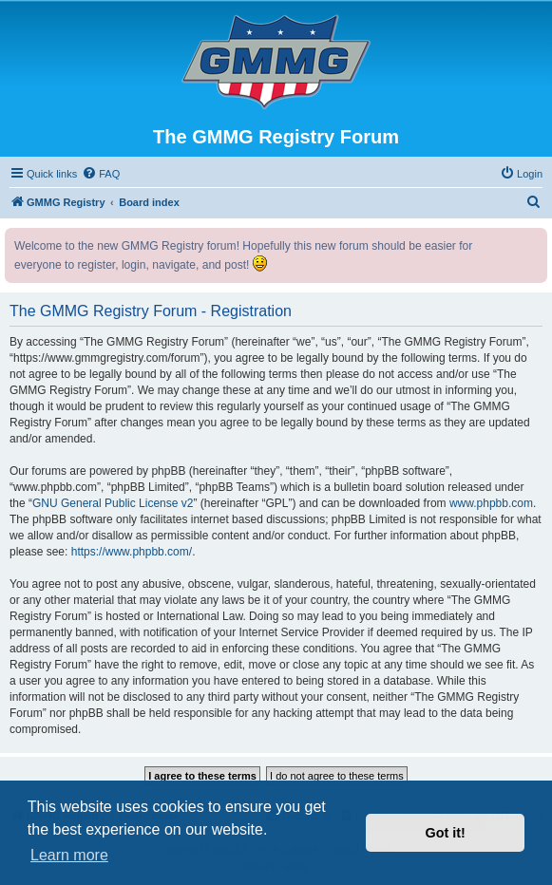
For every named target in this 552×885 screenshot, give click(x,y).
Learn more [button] (69, 855)
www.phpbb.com (491, 503)
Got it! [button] (446, 832)
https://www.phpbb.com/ (131, 551)
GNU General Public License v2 (112, 503)
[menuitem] (101, 173)
